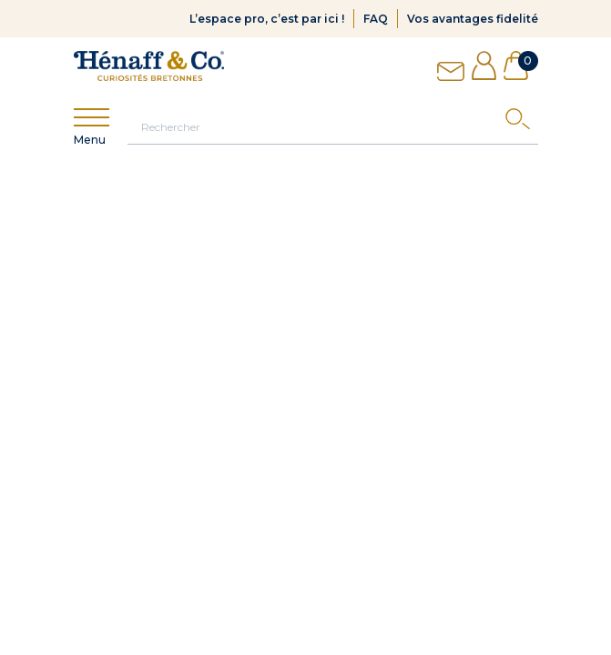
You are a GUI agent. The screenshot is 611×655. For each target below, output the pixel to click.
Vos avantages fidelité (472, 18)
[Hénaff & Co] (149, 66)
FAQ (375, 18)
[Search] (521, 123)
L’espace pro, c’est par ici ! (266, 18)
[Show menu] (91, 117)
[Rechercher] (332, 126)
